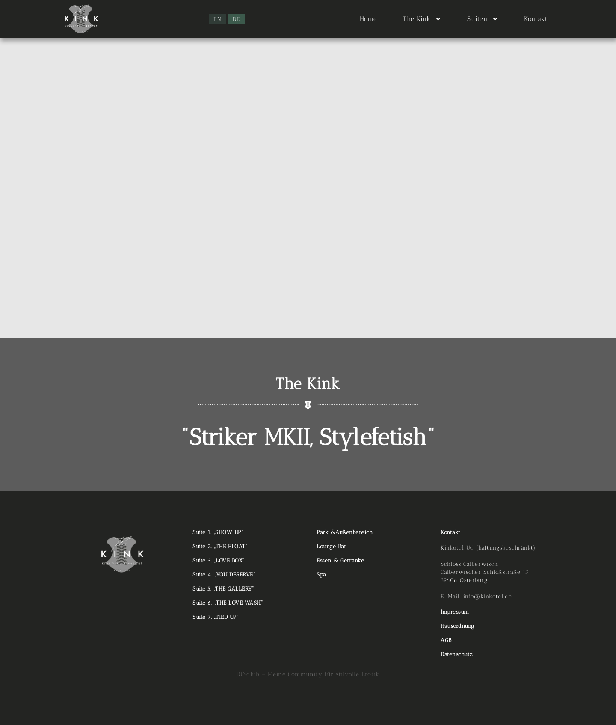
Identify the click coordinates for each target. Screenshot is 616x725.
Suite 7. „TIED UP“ (215, 617)
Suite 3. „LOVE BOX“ (218, 560)
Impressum (455, 612)
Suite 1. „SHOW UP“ (217, 532)
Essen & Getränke (340, 560)
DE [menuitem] (237, 19)
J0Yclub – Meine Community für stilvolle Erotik (308, 674)
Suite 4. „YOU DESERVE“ (223, 574)
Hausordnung (457, 626)
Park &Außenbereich (345, 532)
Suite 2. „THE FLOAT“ (219, 546)
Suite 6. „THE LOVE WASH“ (227, 603)
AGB (446, 640)
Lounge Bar (331, 546)
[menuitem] (217, 19)
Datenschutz (457, 654)
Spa (321, 574)
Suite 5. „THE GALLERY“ (223, 588)
